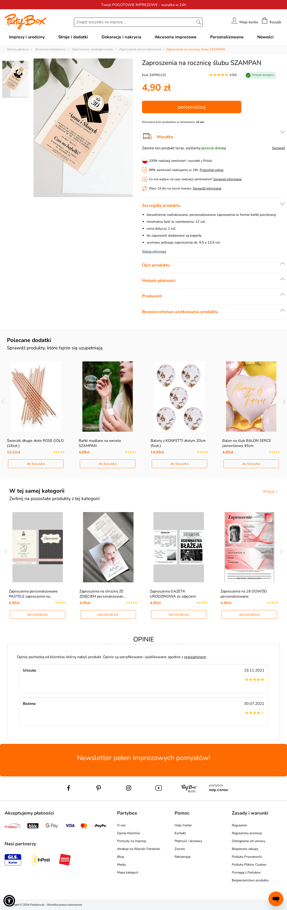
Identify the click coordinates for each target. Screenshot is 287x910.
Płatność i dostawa (188, 841)
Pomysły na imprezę (131, 841)
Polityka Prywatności (247, 857)
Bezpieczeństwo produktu (250, 880)
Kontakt (180, 833)
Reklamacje (182, 857)
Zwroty (180, 849)
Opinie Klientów (128, 833)
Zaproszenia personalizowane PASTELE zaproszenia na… (33, 594)
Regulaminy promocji (247, 833)
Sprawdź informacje (227, 179)
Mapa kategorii (127, 872)
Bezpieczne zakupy (245, 849)
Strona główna (17, 49)
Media (121, 864)
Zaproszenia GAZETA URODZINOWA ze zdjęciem (173, 594)
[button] (9, 900)
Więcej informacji (154, 251)
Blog (120, 857)
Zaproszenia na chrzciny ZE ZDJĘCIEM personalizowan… (102, 594)
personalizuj (191, 107)
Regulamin (239, 825)
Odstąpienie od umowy (248, 841)
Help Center (183, 825)
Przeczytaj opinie (211, 170)
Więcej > (270, 491)
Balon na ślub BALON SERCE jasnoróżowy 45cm (246, 443)
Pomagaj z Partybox (246, 872)
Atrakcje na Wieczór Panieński (138, 849)
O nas (121, 825)
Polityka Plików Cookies (249, 864)
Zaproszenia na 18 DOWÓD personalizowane (244, 594)
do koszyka (36, 463)
